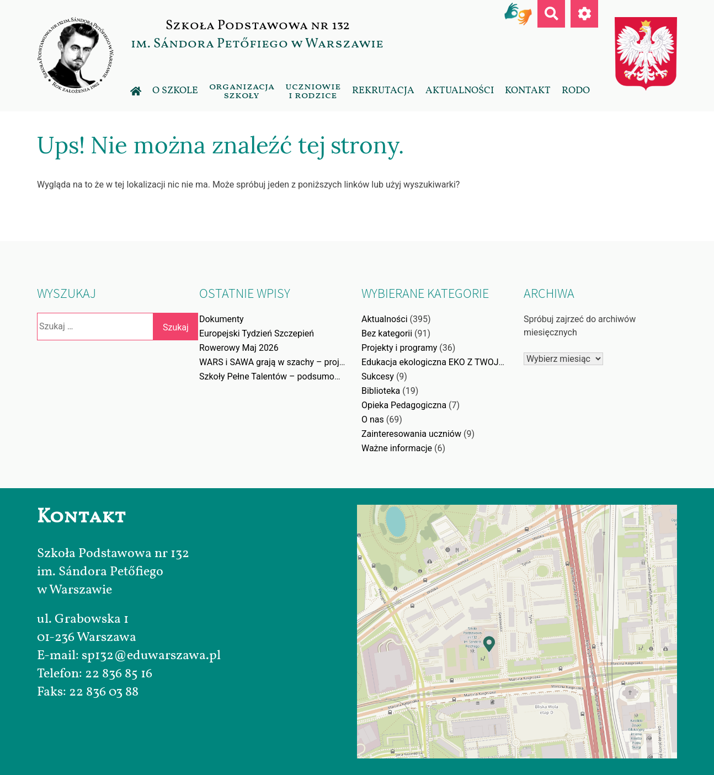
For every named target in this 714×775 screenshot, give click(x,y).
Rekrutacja (383, 90)
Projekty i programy (399, 348)
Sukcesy (377, 376)
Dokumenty (221, 319)
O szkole (175, 90)
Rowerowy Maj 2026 (239, 348)
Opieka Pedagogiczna (403, 405)
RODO (576, 90)
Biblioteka (380, 391)
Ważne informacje (396, 448)
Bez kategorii (386, 333)
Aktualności (459, 90)
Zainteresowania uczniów (411, 434)
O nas (372, 419)
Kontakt (528, 90)
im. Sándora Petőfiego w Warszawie (257, 43)
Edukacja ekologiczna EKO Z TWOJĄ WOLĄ (446, 362)
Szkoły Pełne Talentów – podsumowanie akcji (288, 376)
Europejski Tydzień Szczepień (256, 333)
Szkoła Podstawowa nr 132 (257, 25)
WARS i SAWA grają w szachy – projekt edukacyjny (298, 362)
